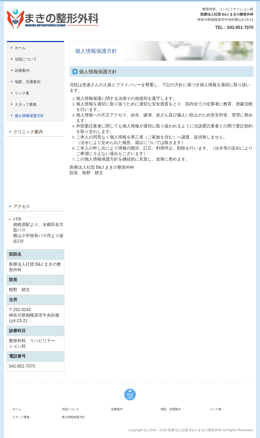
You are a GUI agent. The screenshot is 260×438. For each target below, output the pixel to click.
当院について (26, 59)
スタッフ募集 (26, 104)
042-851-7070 (240, 27)
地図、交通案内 (27, 82)
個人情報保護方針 (29, 116)
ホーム (20, 48)
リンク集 (22, 93)
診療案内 (22, 70)
